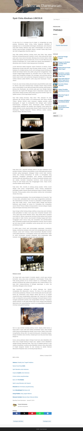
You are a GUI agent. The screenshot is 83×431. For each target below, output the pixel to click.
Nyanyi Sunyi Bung (19, 366)
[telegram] (48, 413)
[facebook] (16, 413)
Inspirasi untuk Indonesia (21, 373)
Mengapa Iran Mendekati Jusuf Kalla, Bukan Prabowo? (64, 64)
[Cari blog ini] (69, 15)
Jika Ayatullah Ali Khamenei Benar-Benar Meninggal (63, 107)
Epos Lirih (18, 379)
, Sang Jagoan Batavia (22, 393)
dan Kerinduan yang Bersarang (23, 386)
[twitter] (24, 413)
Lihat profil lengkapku (62, 48)
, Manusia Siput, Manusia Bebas (25, 397)
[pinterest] (32, 413)
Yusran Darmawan (62, 45)
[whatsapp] (40, 413)
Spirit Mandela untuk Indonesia (21, 369)
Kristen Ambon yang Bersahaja (21, 376)
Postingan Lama (47, 421)
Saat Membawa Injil (21, 390)
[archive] (57, 116)
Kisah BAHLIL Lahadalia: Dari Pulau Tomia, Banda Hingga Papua (64, 75)
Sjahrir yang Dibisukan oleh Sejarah (22, 383)
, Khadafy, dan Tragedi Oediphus (23, 362)
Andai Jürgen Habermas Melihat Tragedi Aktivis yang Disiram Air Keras (64, 80)
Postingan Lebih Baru (18, 421)
